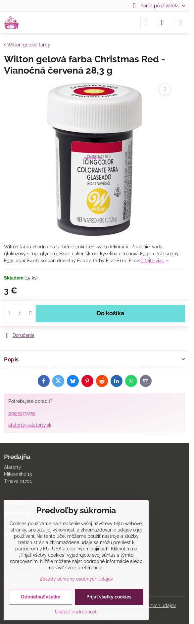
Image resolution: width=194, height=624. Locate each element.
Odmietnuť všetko (40, 596)
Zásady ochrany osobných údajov (76, 579)
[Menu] (181, 22)
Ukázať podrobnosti (76, 611)
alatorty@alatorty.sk (29, 425)
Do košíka (110, 313)
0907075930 (21, 413)
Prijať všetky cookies (108, 596)
